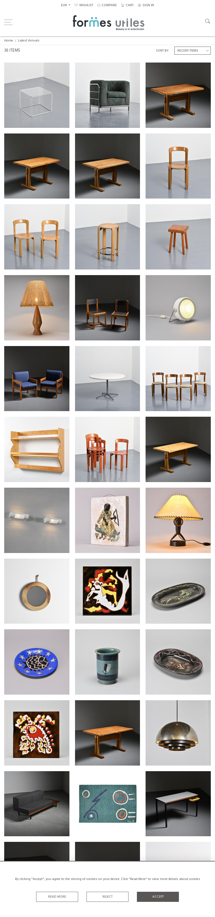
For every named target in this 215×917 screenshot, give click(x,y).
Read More (57, 897)
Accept (158, 897)
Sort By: (162, 50)
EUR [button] (64, 5)
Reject (107, 897)
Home (8, 40)
